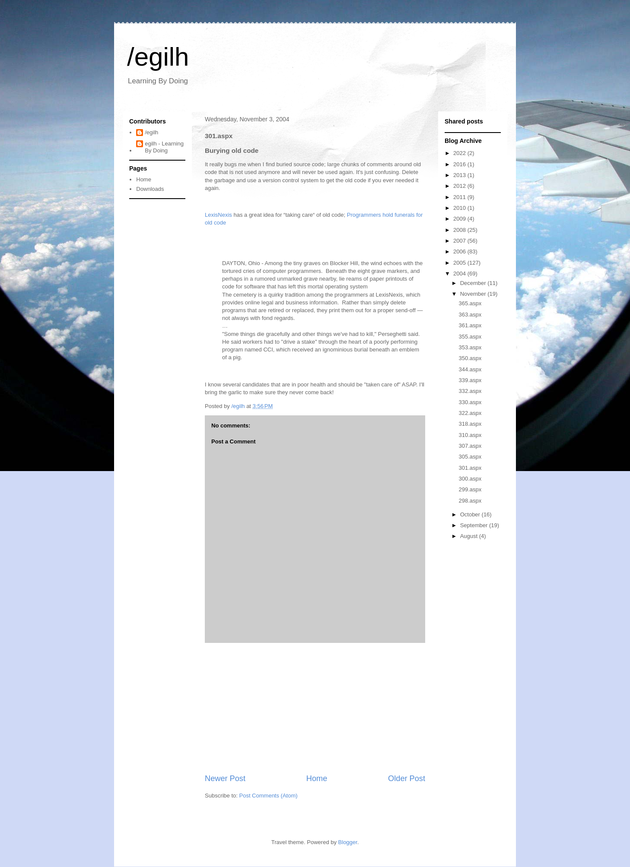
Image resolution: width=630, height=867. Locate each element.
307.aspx (469, 446)
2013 (460, 175)
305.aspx (469, 456)
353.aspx (469, 347)
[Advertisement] (315, 708)
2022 (460, 153)
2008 (460, 230)
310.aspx (469, 435)
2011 (460, 197)
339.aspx (469, 380)
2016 (460, 164)
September (474, 525)
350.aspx (469, 358)
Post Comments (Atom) (268, 795)
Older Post (406, 778)
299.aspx (469, 489)
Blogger (347, 842)
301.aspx (469, 468)
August (469, 536)
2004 (460, 273)
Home (317, 778)
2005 (460, 262)
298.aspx (469, 500)
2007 (460, 240)
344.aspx (469, 369)
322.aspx (469, 413)
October (471, 514)
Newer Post (225, 778)
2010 (460, 208)
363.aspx (469, 314)
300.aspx (469, 478)
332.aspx (469, 391)
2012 (460, 186)
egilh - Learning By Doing (164, 147)
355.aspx (469, 336)
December (474, 283)
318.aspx (469, 424)
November (474, 294)
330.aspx (469, 402)
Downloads (150, 189)
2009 (460, 218)
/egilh (158, 56)
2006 (460, 251)
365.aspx (469, 303)
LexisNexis (218, 215)
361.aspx (469, 325)
